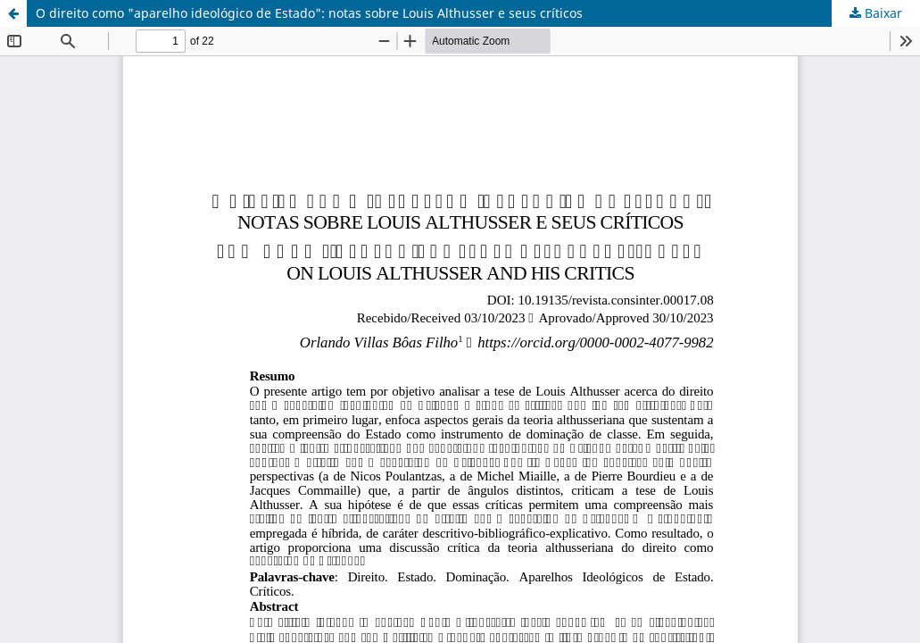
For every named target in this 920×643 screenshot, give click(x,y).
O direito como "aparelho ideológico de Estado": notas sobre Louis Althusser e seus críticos (309, 12)
